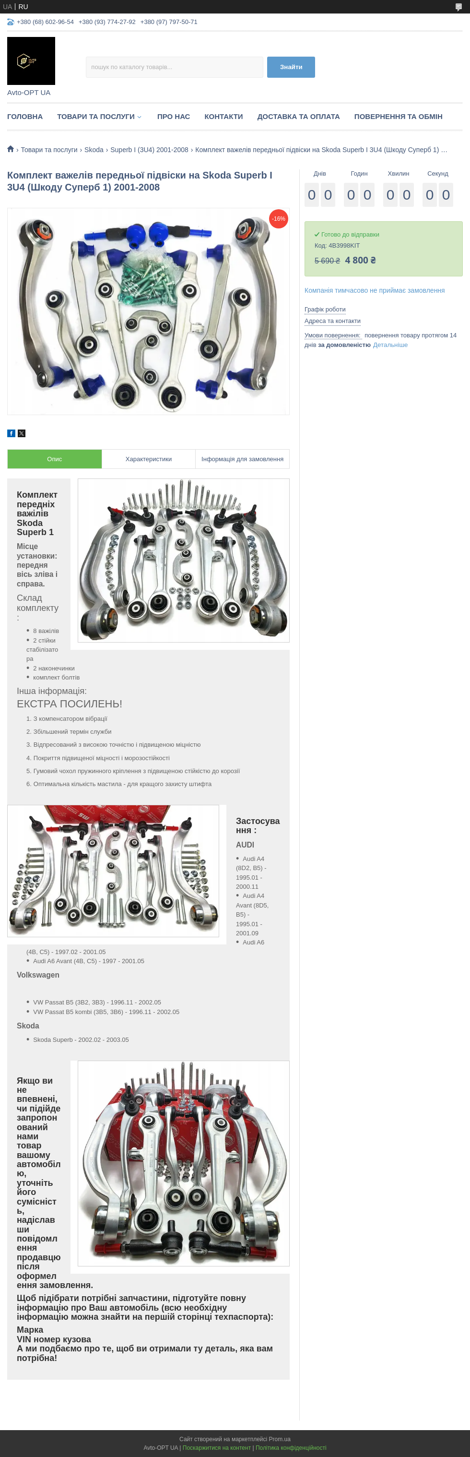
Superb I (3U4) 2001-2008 (149, 150)
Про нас (173, 116)
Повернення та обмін (398, 116)
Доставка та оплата (299, 116)
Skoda (94, 150)
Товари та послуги (96, 116)
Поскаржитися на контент (217, 1448)
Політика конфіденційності (291, 1448)
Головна (25, 116)
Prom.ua (280, 1439)
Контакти (223, 116)
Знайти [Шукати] (291, 67)
